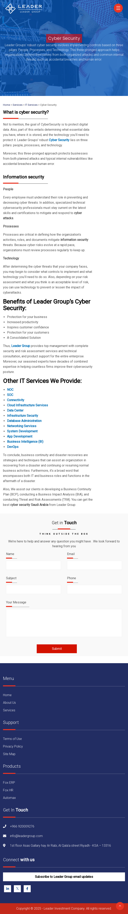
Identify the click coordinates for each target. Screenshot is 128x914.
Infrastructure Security (22, 416)
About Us (9, 703)
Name (10, 554)
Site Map (9, 754)
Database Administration (24, 421)
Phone (71, 578)
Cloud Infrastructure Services (27, 405)
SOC (10, 395)
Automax (9, 798)
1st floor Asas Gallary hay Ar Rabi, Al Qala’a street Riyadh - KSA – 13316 (60, 845)
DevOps (12, 447)
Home (7, 695)
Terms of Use (12, 739)
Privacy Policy (13, 746)
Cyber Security (59, 140)
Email (71, 554)
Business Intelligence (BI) (25, 442)
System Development (22, 431)
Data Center (15, 410)
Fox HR (8, 790)
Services (9, 710)
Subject (11, 578)
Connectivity (15, 400)
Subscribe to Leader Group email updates (64, 877)
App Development (19, 436)
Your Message (16, 602)
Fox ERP (9, 782)
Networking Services (21, 426)
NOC (10, 390)
